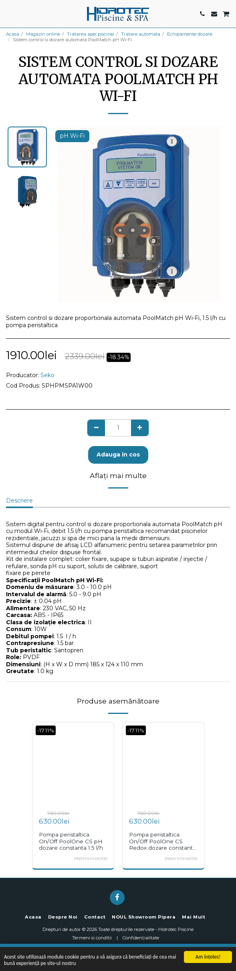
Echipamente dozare (189, 34)
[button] (9, 13)
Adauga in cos (118, 454)
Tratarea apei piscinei (90, 34)
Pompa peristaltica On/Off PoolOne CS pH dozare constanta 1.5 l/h (71, 841)
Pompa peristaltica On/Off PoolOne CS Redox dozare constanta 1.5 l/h (162, 844)
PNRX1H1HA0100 (181, 858)
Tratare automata (140, 34)
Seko (47, 375)
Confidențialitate (141, 938)
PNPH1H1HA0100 (90, 858)
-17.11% (45, 730)
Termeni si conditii (92, 938)
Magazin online (43, 34)
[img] (73, 763)
